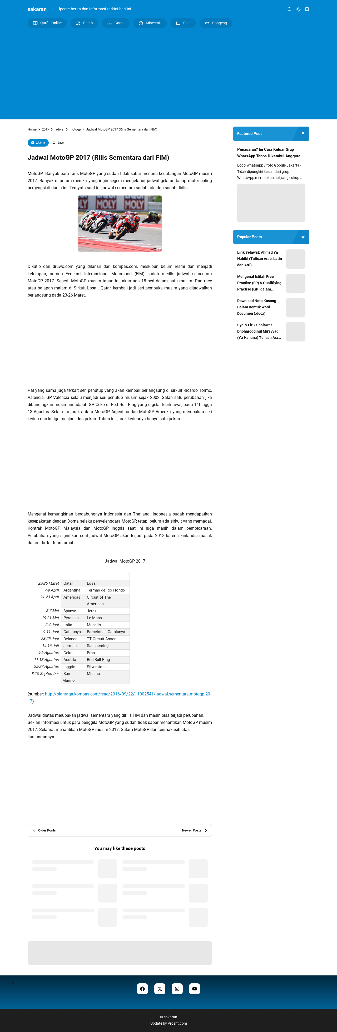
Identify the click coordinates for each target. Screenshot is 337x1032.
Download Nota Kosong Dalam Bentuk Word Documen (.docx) (256, 307)
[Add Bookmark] (58, 143)
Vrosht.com (177, 1023)
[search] (289, 9)
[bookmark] (307, 9)
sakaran (37, 9)
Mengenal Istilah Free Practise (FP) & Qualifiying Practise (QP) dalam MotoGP (259, 283)
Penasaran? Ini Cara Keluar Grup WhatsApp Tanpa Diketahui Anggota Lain (268, 153)
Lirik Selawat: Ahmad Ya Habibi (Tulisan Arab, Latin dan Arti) (259, 258)
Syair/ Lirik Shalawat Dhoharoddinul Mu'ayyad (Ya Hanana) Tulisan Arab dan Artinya (258, 332)
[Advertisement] (168, 72)
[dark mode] (298, 9)
